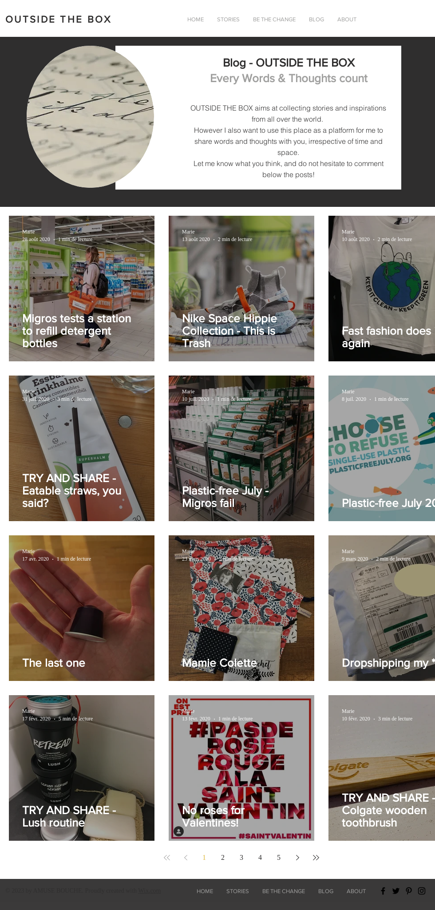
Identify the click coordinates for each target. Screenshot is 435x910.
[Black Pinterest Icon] (409, 891)
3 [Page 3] (241, 857)
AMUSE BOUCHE (57, 890)
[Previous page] (186, 858)
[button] (347, 19)
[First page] (167, 858)
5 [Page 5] (279, 857)
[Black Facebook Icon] (383, 891)
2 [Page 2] (223, 857)
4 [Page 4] (260, 857)
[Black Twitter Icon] (396, 891)
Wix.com (149, 890)
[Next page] (297, 858)
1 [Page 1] (204, 857)
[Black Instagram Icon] (422, 891)
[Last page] (316, 858)
